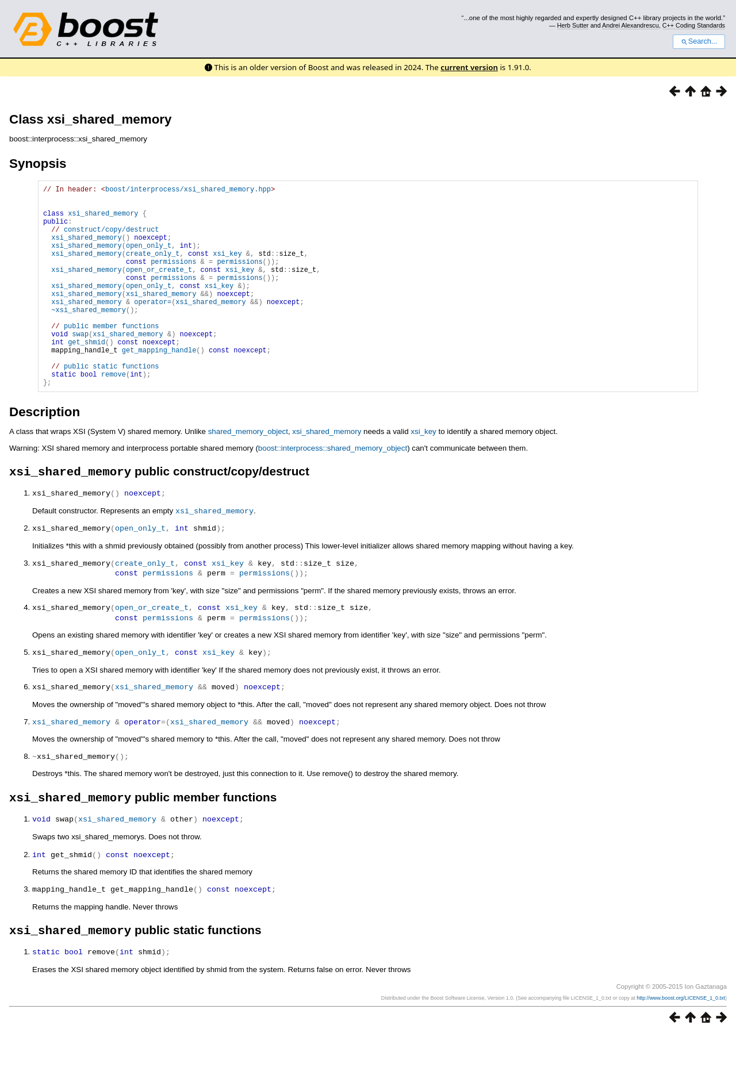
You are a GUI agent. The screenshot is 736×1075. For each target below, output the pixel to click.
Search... (699, 41)
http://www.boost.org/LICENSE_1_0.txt (681, 1039)
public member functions (111, 357)
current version (469, 67)
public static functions (111, 405)
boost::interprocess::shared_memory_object (332, 491)
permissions (173, 278)
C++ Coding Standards (693, 25)
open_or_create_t (159, 288)
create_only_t (153, 269)
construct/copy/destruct (111, 239)
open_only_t (148, 259)
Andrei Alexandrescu (630, 25)
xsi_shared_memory (103, 220)
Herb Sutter (573, 25)
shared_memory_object (248, 474)
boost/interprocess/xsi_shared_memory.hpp (188, 190)
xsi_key (227, 269)
